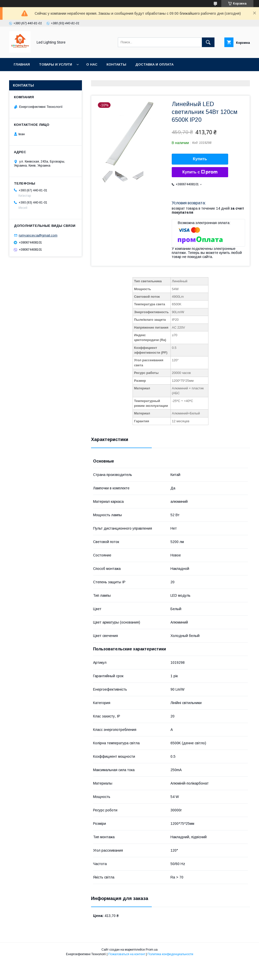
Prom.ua (152, 949)
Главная (22, 64)
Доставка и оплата (154, 64)
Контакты (116, 64)
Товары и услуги (55, 64)
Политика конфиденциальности (170, 954)
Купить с (200, 172)
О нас (91, 64)
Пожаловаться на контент (126, 954)
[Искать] (208, 42)
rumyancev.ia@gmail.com (38, 235)
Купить (200, 159)
